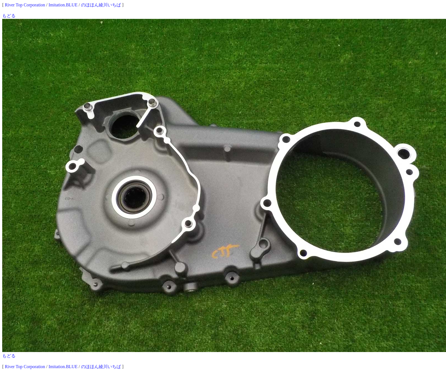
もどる (9, 15)
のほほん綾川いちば (101, 4)
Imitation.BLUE (63, 4)
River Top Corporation (25, 4)
